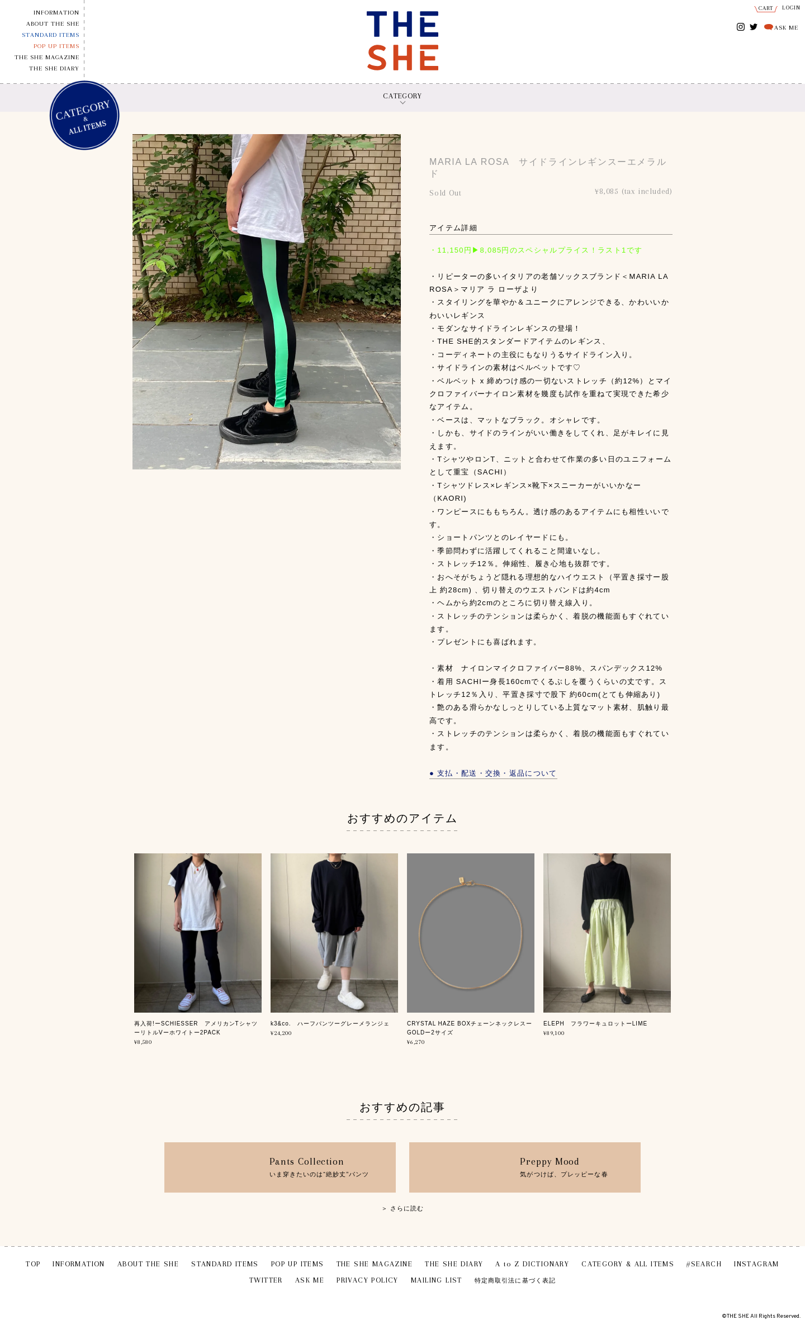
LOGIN (791, 7)
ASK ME (786, 27)
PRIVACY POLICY (368, 1280)
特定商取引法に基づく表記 (515, 1280)
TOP (33, 1264)
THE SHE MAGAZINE (47, 57)
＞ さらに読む (402, 1208)
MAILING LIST (436, 1280)
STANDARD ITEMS (50, 35)
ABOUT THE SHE (52, 23)
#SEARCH (704, 1264)
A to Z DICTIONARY (532, 1264)
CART (766, 8)
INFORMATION (56, 12)
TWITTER (754, 26)
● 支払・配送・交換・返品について (493, 773)
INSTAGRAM (741, 27)
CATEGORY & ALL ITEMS (627, 1264)
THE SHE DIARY (54, 68)
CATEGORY (402, 96)
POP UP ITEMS (56, 46)
